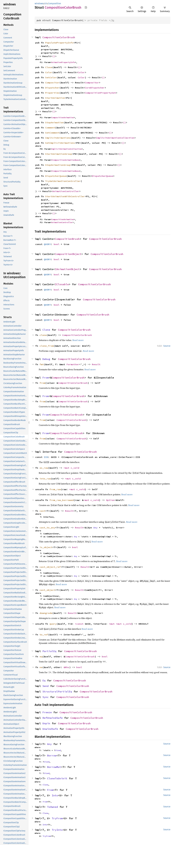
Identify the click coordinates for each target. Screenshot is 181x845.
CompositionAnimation (62, 117)
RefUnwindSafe (52, 717)
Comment (50, 127)
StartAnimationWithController (65, 196)
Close (48, 67)
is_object (46, 547)
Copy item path (86, 7)
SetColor (51, 77)
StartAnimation (55, 97)
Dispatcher (52, 87)
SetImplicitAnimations (60, 142)
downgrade (46, 613)
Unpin (46, 723)
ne (41, 667)
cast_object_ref (50, 566)
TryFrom (57, 818)
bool (56, 244)
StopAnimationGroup (58, 164)
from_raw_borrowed (61, 500)
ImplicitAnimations (58, 137)
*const (80, 623)
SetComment (52, 132)
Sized (58, 750)
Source (166, 346)
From (45, 377)
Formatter (72, 364)
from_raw (55, 489)
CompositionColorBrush (58, 37)
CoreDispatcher (95, 87)
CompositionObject (68, 254)
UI (46, 3)
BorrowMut (54, 767)
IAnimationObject (67, 269)
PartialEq (49, 651)
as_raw (44, 467)
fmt (42, 364)
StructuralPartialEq (57, 691)
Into (55, 795)
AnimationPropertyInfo (63, 62)
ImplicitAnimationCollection (115, 137)
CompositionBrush (67, 238)
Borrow (51, 755)
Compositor (52, 82)
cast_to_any (47, 527)
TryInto (57, 829)
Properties (52, 92)
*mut (67, 467)
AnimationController (65, 191)
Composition (54, 3)
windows (39, 3)
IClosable (62, 284)
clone (43, 335)
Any (95, 527)
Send (45, 686)
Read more (78, 340)
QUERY (47, 244)
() (53, 56)
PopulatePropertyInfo (59, 42)
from (42, 382)
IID (46, 457)
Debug (46, 359)
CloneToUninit (57, 778)
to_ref (44, 634)
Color (48, 72)
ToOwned (52, 806)
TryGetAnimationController (63, 181)
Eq (44, 680)
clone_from (47, 345)
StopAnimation (54, 122)
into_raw (45, 478)
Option (110, 500)
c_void (75, 467)
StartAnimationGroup (58, 153)
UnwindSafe (50, 728)
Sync (45, 697)
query (53, 623)
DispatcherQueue (55, 176)
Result (96, 364)
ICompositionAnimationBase (65, 160)
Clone (46, 329)
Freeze (47, 712)
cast (42, 510)
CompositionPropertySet (100, 92)
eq (41, 656)
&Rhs (66, 667)
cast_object (47, 590)
